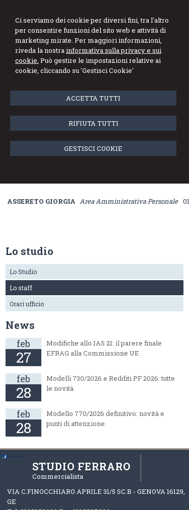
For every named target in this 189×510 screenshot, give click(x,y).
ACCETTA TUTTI (93, 98)
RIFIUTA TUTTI (93, 123)
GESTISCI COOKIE (93, 148)
